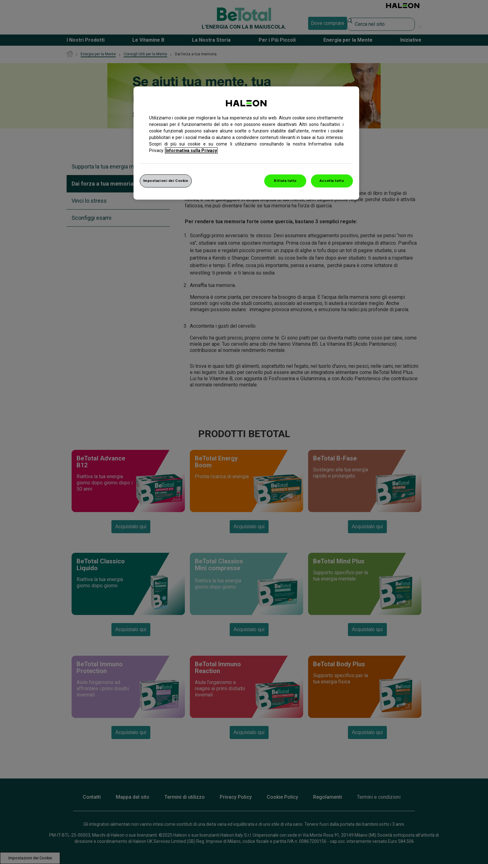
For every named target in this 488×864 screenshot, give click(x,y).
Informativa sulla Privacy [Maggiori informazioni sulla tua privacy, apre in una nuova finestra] (191, 150)
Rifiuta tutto (285, 180)
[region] (246, 143)
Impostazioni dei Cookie (165, 180)
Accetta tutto (332, 180)
